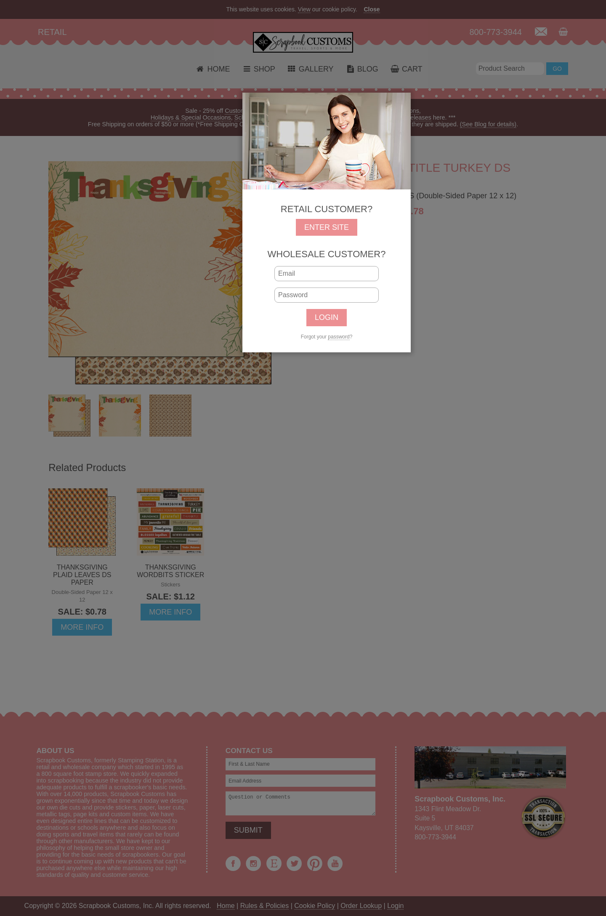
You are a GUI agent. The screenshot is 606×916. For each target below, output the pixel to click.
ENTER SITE (326, 227)
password (338, 337)
